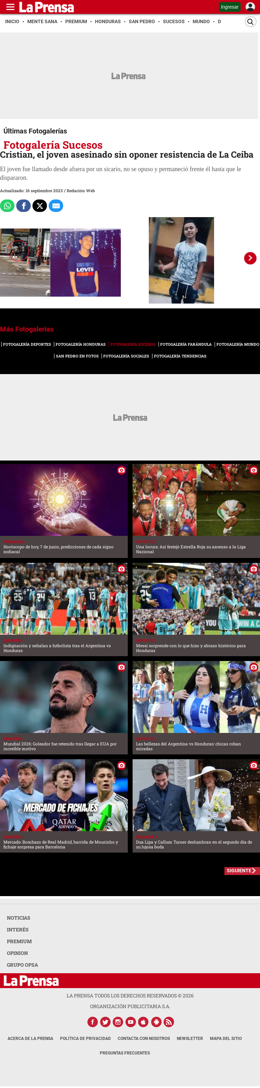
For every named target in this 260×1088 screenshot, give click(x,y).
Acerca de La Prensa (30, 1038)
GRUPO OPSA (22, 964)
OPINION (17, 953)
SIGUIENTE (239, 870)
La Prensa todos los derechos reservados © (130, 995)
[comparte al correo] (56, 205)
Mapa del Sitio (226, 1038)
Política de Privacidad (85, 1038)
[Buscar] (251, 21)
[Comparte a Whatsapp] (7, 205)
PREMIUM (19, 941)
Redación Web (81, 190)
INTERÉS (18, 929)
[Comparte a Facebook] (23, 205)
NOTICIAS (18, 917)
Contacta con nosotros (144, 1038)
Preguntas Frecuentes (125, 1053)
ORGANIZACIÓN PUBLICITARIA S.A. (130, 1006)
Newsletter (190, 1038)
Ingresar (230, 7)
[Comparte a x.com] (39, 205)
